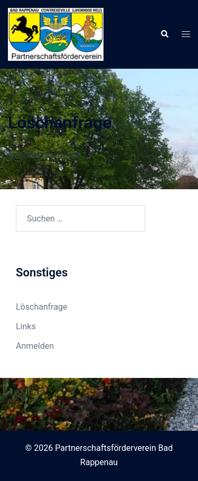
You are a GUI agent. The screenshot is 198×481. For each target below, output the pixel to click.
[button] (164, 34)
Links (26, 326)
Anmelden (35, 346)
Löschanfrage (42, 307)
